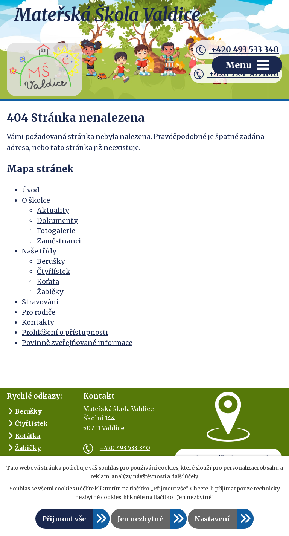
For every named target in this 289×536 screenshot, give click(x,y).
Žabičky (50, 291)
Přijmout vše (64, 519)
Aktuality (53, 210)
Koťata (48, 281)
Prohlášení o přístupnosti (65, 332)
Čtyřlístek (53, 271)
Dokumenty (57, 220)
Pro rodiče (38, 312)
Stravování (40, 302)
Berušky (51, 261)
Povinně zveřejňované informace (77, 342)
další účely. (185, 476)
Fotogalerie (56, 230)
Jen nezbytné (140, 519)
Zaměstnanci (59, 241)
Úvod (31, 190)
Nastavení (212, 519)
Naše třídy (39, 251)
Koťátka (28, 436)
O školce (36, 200)
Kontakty (38, 322)
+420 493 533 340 (237, 49)
